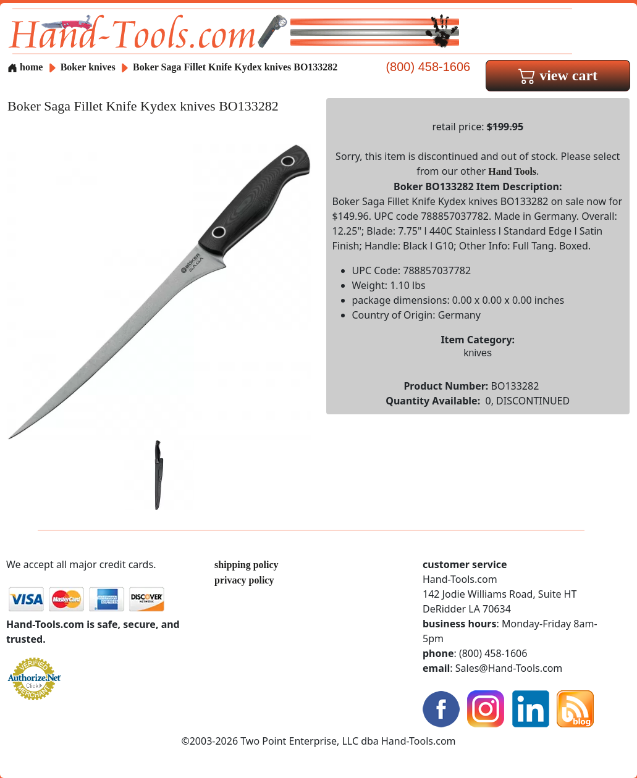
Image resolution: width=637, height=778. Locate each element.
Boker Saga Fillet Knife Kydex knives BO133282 (235, 67)
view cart (557, 75)
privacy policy (244, 580)
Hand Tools (512, 171)
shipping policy (246, 564)
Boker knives (88, 67)
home (25, 67)
